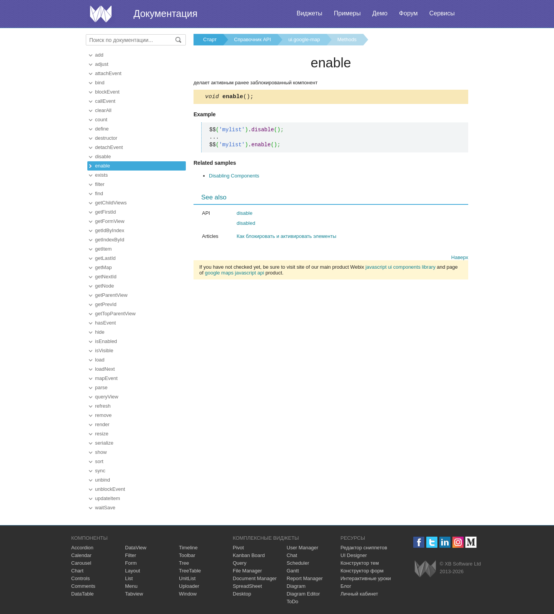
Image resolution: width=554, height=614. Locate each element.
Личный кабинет (359, 594)
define (101, 129)
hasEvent (105, 323)
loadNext (105, 369)
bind (100, 82)
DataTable (82, 594)
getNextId (106, 276)
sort (99, 461)
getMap (103, 267)
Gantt (293, 571)
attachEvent (108, 73)
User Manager (302, 547)
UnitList (187, 578)
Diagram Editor (303, 594)
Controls (80, 578)
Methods (347, 39)
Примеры (347, 13)
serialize (104, 443)
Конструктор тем (359, 563)
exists (101, 175)
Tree (184, 563)
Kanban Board (249, 555)
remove (103, 415)
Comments (83, 586)
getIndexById (109, 240)
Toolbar (187, 555)
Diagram (296, 586)
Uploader (189, 586)
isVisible (104, 350)
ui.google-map (304, 39)
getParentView (111, 295)
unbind (102, 480)
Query (239, 563)
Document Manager (255, 578)
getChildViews (111, 203)
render (102, 424)
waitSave (105, 507)
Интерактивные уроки (365, 578)
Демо (379, 13)
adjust (101, 64)
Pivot (238, 547)
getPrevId (106, 304)
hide (100, 332)
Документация (165, 13)
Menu (131, 586)
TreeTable (190, 571)
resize (101, 434)
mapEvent (106, 378)
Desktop (242, 594)
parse (101, 387)
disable (103, 156)
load (100, 360)
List (129, 578)
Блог (345, 586)
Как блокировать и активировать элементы (286, 237)
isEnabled (106, 341)
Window (188, 594)
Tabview (134, 594)
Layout (132, 571)
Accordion (82, 547)
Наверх (459, 258)
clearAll (103, 110)
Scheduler (298, 563)
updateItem (107, 498)
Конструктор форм (362, 571)
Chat (292, 555)
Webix (425, 568)
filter (100, 184)
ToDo (292, 601)
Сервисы (442, 13)
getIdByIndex (109, 230)
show (101, 452)
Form (131, 563)
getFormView (109, 221)
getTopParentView (115, 313)
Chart (77, 571)
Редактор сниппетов (363, 547)
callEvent (105, 101)
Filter (130, 555)
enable (102, 166)
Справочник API (252, 39)
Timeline (188, 547)
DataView (135, 547)
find (99, 193)
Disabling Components (234, 177)
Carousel (81, 563)
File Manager (247, 571)
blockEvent (107, 92)
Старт (210, 39)
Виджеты (309, 13)
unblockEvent (110, 489)
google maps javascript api (234, 274)
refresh (102, 406)
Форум (408, 13)
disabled (246, 224)
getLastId (105, 258)
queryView (106, 397)
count (101, 119)
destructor (106, 138)
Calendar (81, 555)
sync (100, 470)
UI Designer (353, 555)
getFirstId (105, 212)
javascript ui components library (400, 268)
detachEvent (109, 147)
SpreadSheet (247, 586)
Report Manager (305, 578)
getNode (104, 286)
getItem (103, 249)
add (99, 55)
